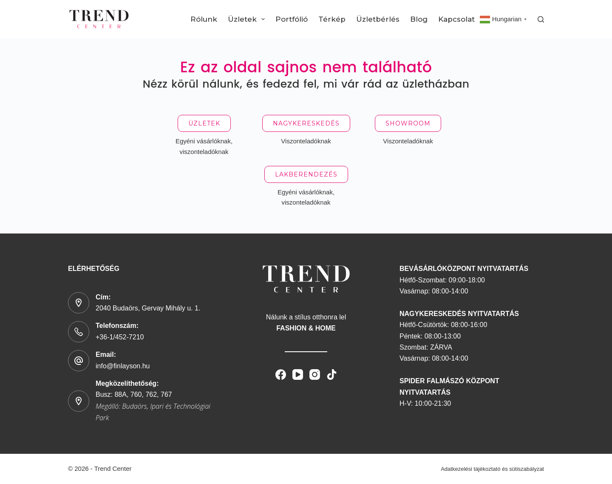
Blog (419, 19)
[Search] (541, 19)
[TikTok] (331, 374)
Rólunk (203, 19)
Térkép (332, 19)
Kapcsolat (456, 19)
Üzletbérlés (378, 19)
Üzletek (248, 19)
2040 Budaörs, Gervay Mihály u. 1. (148, 308)
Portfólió (291, 19)
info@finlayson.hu (123, 366)
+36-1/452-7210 (120, 337)
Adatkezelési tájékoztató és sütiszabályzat (492, 469)
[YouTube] (297, 374)
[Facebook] (280, 374)
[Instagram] (314, 374)
